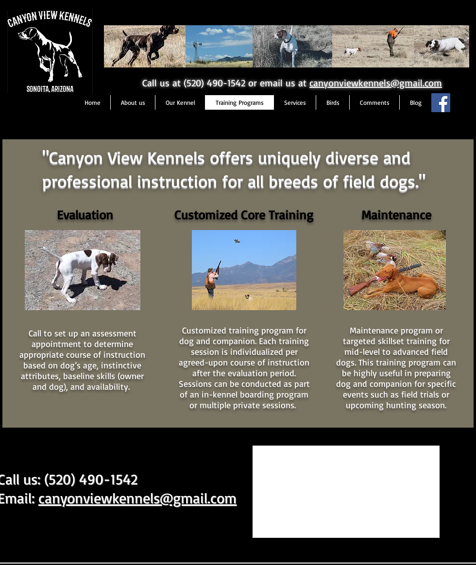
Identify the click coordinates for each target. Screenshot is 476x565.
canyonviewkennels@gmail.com (375, 83)
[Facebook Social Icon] (440, 102)
